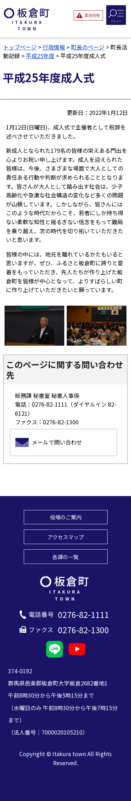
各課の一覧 (65, 556)
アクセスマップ (66, 537)
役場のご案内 (65, 517)
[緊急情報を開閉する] (88, 15)
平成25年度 (40, 56)
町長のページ (87, 47)
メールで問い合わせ (57, 442)
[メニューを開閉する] (116, 15)
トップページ (20, 47)
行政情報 (54, 47)
